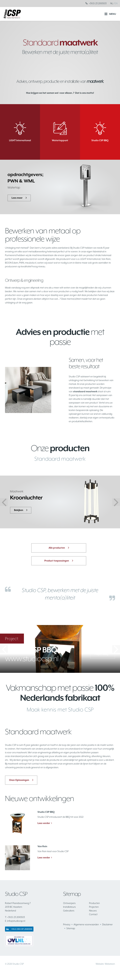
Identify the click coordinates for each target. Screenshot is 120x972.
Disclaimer (107, 924)
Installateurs (69, 907)
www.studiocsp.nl (31, 654)
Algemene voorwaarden (86, 924)
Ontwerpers (69, 903)
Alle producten (57, 547)
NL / (112, 3)
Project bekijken (103, 654)
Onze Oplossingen (19, 780)
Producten (94, 903)
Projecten (94, 907)
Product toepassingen (56, 560)
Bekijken (18, 510)
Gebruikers (68, 910)
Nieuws (93, 910)
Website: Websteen (105, 964)
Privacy (66, 924)
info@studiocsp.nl (15, 921)
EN (116, 3)
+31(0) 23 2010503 (98, 3)
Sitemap (70, 928)
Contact (93, 914)
